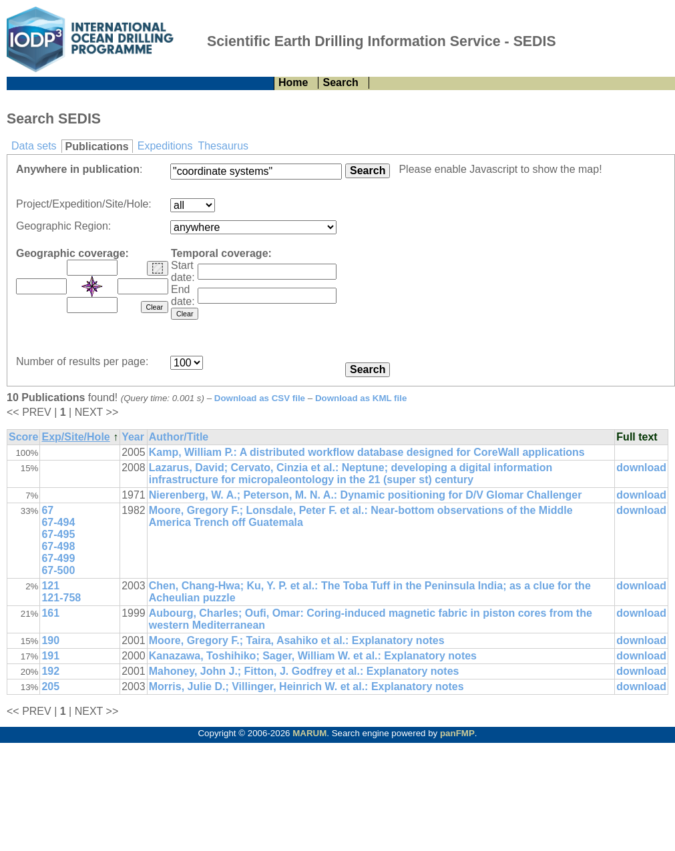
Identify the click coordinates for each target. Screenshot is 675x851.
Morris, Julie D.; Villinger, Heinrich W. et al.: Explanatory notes (306, 686)
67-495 (58, 534)
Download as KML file (361, 398)
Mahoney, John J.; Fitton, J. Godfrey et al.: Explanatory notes (304, 671)
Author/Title (178, 437)
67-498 (58, 546)
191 (50, 655)
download (641, 467)
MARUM (309, 733)
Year (133, 437)
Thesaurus (223, 146)
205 (50, 686)
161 (50, 613)
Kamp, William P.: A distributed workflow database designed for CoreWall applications (367, 452)
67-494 (58, 522)
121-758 (61, 597)
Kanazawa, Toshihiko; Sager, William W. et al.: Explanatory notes (313, 655)
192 (50, 671)
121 (50, 585)
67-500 (58, 570)
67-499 (58, 558)
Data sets (34, 146)
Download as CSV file (259, 398)
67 (47, 510)
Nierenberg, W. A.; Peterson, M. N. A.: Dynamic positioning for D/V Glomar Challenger (365, 495)
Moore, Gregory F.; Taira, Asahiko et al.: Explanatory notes (297, 640)
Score (23, 437)
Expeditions (165, 146)
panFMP (457, 733)
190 (50, 640)
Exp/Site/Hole (75, 437)
